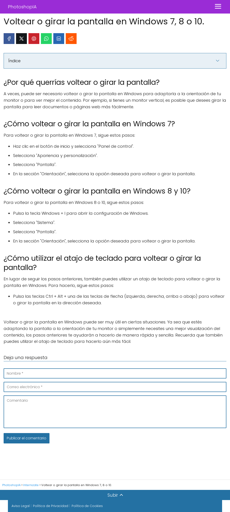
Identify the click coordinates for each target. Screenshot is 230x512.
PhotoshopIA (22, 7)
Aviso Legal (21, 506)
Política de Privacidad (50, 506)
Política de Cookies (87, 506)
